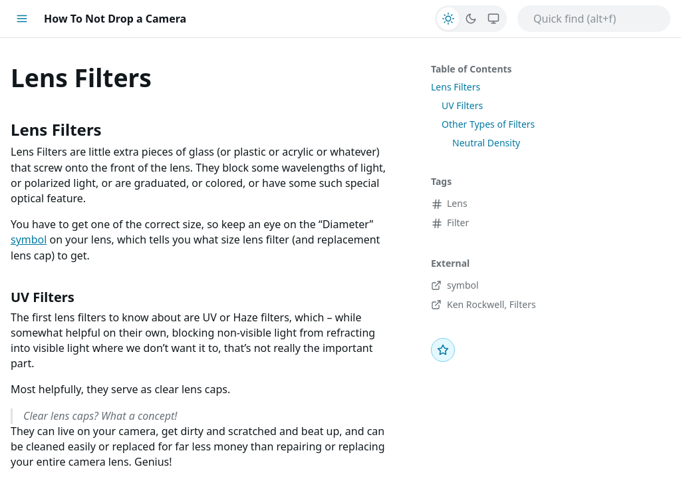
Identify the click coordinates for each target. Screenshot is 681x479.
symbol (29, 239)
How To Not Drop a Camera (115, 18)
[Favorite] (443, 350)
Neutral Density (486, 142)
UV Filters (462, 105)
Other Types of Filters (488, 124)
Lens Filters (455, 86)
